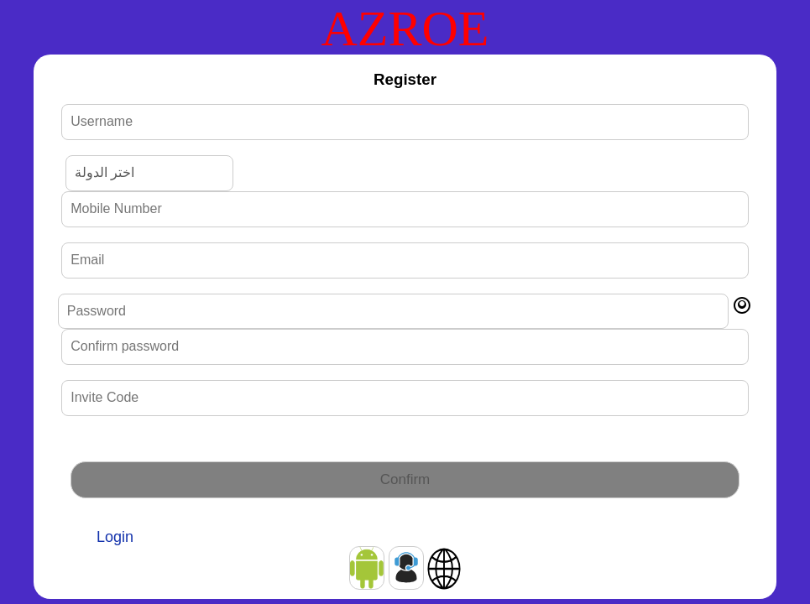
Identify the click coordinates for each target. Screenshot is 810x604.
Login (115, 536)
